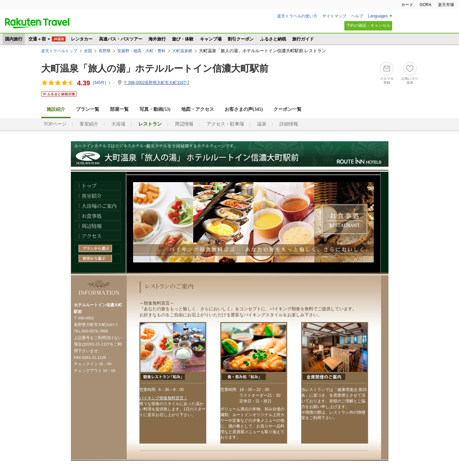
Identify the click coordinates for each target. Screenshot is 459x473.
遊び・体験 (183, 39)
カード (407, 4)
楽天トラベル (37, 23)
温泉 (261, 124)
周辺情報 (184, 124)
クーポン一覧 (287, 109)
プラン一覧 (87, 109)
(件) (102, 83)
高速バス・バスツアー (120, 39)
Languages (378, 16)
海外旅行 (157, 39)
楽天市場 (446, 4)
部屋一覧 (119, 109)
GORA (425, 4)
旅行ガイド (303, 39)
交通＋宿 (37, 39)
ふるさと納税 (273, 39)
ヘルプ (357, 16)
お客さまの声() (244, 109)
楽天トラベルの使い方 (297, 16)
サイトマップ (334, 16)
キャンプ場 (211, 39)
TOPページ (55, 124)
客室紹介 (89, 124)
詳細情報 (288, 124)
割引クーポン (241, 39)
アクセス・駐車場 (225, 124)
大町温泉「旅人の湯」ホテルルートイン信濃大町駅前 (154, 68)
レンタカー (82, 39)
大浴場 (118, 124)
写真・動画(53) (154, 109)
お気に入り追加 (409, 80)
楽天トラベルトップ (59, 51)
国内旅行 (13, 39)
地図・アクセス (197, 109)
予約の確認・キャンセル (368, 25)
